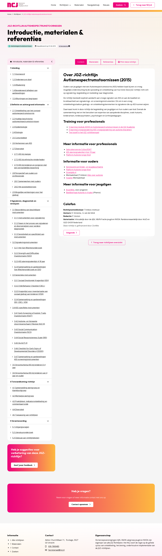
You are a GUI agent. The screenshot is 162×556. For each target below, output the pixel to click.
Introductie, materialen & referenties (27, 61)
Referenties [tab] (108, 62)
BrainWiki (70, 190)
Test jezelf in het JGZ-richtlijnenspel (84, 132)
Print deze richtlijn (127, 62)
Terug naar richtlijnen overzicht (106, 242)
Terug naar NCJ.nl (144, 5)
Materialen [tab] (93, 62)
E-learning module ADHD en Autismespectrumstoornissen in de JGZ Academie (102, 127)
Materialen (79, 5)
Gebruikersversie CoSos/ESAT (79, 149)
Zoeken (121, 5)
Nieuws (106, 5)
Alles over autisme (95, 175)
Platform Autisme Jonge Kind (78, 155)
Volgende (71, 232)
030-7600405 (53, 546)
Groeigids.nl (71, 172)
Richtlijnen (65, 5)
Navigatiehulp (93, 5)
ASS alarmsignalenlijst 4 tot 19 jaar (80, 152)
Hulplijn (69, 178)
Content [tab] (80, 62)
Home (53, 5)
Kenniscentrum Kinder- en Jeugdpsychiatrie (84, 167)
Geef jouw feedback (24, 465)
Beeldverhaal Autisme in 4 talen (79, 192)
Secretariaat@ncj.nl (56, 550)
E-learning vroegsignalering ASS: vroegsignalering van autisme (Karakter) (100, 129)
